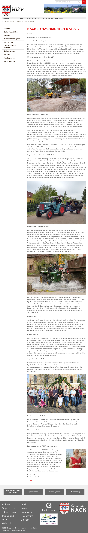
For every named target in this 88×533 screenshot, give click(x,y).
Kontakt (24, 508)
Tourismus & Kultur (45, 18)
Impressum (26, 512)
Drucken (25, 520)
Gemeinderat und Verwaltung (10, 47)
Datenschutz (27, 516)
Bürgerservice (17, 18)
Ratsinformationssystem (12, 39)
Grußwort (7, 35)
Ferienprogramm (54, 492)
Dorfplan (7, 54)
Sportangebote (33, 492)
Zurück (31, 481)
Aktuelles (7, 28)
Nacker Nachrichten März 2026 (13, 492)
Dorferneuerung (9, 61)
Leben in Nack (30, 18)
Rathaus (6, 18)
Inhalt (23, 504)
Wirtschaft (59, 18)
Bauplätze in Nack (10, 58)
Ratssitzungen (76, 492)
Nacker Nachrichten (11, 32)
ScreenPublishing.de (18, 530)
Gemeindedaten (9, 42)
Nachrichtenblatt (9, 51)
